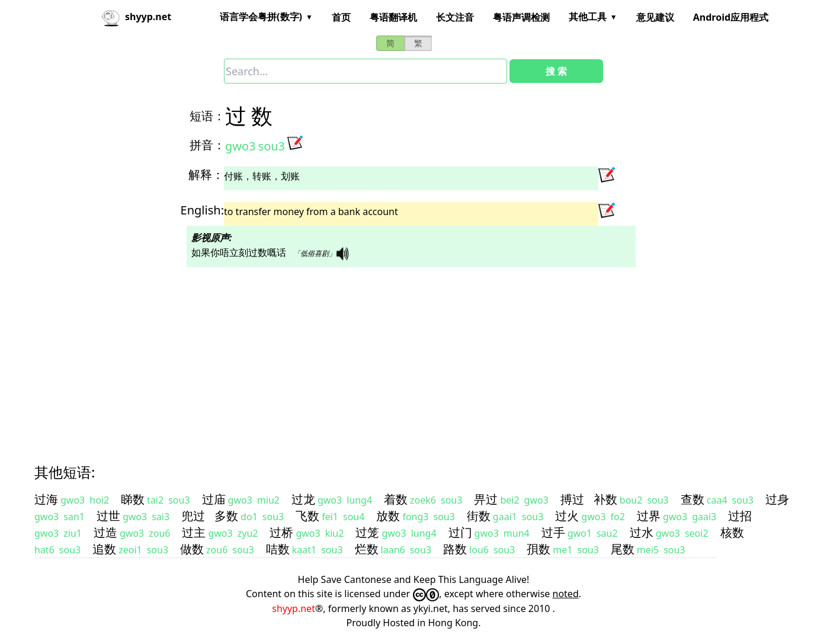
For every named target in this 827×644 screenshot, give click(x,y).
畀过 (486, 499)
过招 (740, 516)
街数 (479, 516)
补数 (605, 499)
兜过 (193, 516)
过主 (194, 532)
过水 (641, 532)
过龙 (303, 499)
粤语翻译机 (393, 17)
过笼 (367, 532)
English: (202, 210)
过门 (460, 532)
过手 (553, 532)
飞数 (307, 516)
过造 (105, 532)
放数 (388, 516)
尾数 (622, 549)
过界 (649, 516)
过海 (46, 499)
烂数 (367, 549)
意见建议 (655, 17)
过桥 (281, 532)
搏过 (572, 499)
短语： (207, 116)
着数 (396, 499)
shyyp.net (293, 608)
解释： (206, 174)
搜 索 (556, 71)
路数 (455, 549)
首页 (341, 17)
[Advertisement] (392, 355)
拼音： (207, 145)
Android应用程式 (730, 17)
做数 (192, 549)
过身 (777, 499)
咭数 (278, 549)
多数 (226, 516)
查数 (692, 499)
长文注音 (455, 17)
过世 (108, 516)
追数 (104, 549)
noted (566, 593)
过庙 (214, 499)
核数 (732, 532)
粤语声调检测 (521, 17)
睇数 (133, 499)
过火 (567, 516)
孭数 (538, 549)
